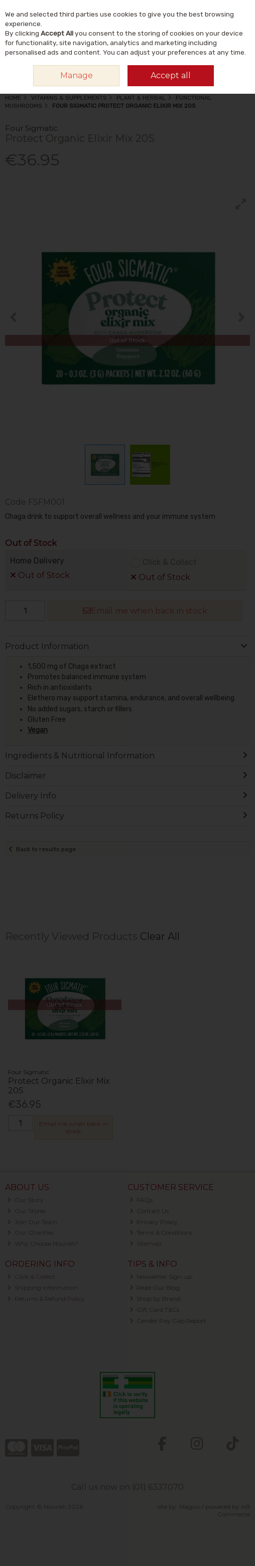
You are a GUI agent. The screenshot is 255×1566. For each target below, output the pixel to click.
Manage (76, 75)
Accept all (171, 75)
